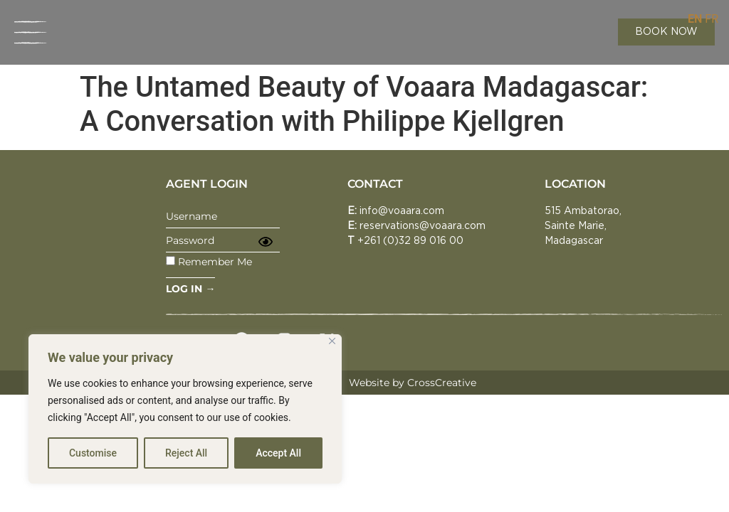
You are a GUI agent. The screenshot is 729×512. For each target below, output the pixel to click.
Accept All (278, 453)
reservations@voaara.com (423, 226)
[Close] (332, 341)
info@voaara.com (402, 211)
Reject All (186, 453)
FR (711, 19)
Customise (93, 453)
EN (695, 19)
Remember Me (209, 261)
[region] (185, 409)
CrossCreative (441, 382)
